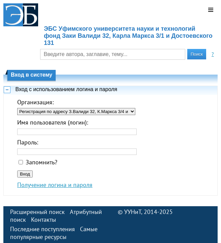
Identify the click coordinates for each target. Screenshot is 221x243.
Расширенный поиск (37, 212)
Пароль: (27, 142)
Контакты (43, 219)
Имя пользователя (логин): (52, 122)
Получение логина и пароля (54, 185)
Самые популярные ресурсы (54, 233)
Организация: (35, 102)
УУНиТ (132, 212)
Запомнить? (41, 162)
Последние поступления (42, 229)
